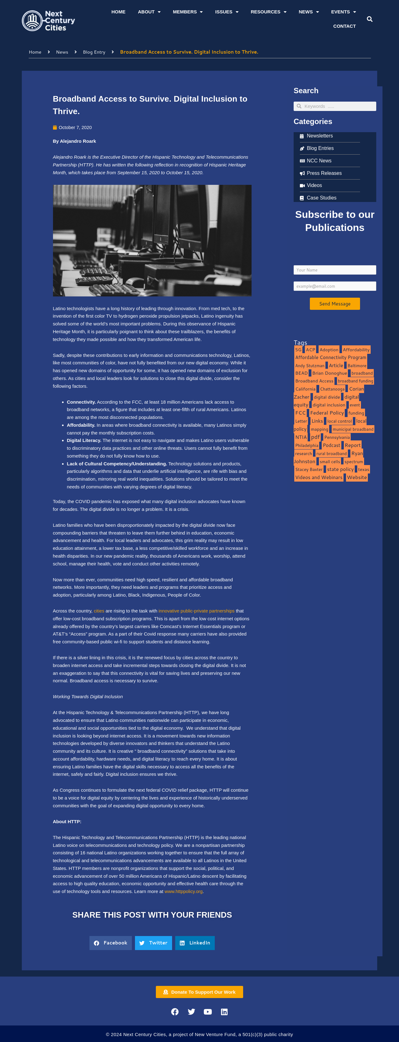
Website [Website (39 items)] (357, 476)
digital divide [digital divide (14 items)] (327, 396)
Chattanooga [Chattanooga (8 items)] (332, 388)
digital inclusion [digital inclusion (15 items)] (329, 404)
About (149, 12)
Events (343, 12)
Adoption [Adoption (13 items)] (329, 349)
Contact (344, 26)
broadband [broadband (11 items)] (362, 373)
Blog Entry (94, 51)
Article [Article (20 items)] (336, 365)
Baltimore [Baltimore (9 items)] (357, 365)
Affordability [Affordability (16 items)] (356, 349)
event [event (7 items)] (355, 405)
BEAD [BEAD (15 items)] (301, 373)
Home (118, 11)
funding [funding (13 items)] (356, 412)
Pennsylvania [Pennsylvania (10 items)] (337, 437)
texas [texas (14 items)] (363, 469)
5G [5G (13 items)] (298, 349)
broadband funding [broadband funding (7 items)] (355, 380)
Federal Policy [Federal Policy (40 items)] (327, 412)
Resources (268, 12)
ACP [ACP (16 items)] (310, 349)
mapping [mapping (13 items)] (319, 428)
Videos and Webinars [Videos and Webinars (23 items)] (319, 476)
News (309, 12)
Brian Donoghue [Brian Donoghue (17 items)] (329, 373)
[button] (369, 19)
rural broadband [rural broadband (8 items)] (331, 453)
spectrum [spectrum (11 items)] (353, 461)
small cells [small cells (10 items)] (330, 461)
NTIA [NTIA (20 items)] (301, 437)
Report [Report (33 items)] (353, 444)
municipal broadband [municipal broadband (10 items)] (353, 429)
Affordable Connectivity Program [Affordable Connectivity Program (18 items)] (330, 357)
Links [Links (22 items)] (317, 420)
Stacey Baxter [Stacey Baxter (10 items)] (309, 469)
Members (188, 12)
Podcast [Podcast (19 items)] (331, 444)
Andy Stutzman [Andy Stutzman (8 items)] (309, 365)
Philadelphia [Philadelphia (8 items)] (306, 445)
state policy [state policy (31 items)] (340, 469)
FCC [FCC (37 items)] (300, 412)
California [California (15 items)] (305, 388)
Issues (226, 12)
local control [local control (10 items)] (339, 421)
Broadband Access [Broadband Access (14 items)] (314, 380)
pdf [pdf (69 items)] (315, 437)
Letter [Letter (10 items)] (301, 421)
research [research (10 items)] (303, 453)
